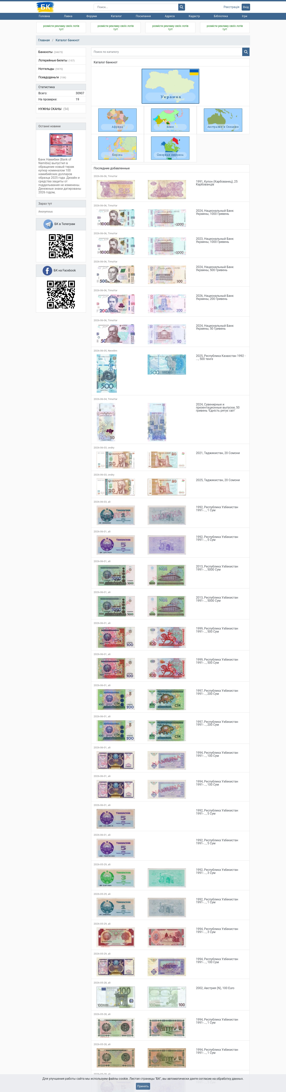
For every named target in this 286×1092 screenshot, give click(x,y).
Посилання (143, 16)
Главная (44, 40)
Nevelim (112, 350)
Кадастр (194, 16)
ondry (111, 447)
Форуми (91, 16)
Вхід (246, 7)
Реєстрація (231, 7)
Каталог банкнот (67, 40)
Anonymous (45, 211)
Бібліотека (221, 16)
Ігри (244, 16)
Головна (44, 16)
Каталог (116, 16)
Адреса (170, 16)
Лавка (68, 16)
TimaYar (112, 176)
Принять (143, 1086)
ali (109, 501)
